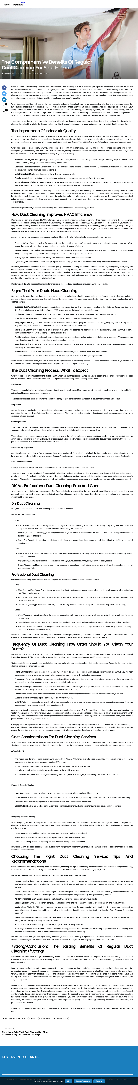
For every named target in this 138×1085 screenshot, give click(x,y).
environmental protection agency (16, 1018)
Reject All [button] (99, 1081)
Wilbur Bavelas (9, 73)
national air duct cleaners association (54, 1018)
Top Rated (19, 4)
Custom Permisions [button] (83, 1081)
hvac (34, 1018)
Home (6, 4)
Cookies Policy (57, 1081)
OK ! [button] (68, 1081)
